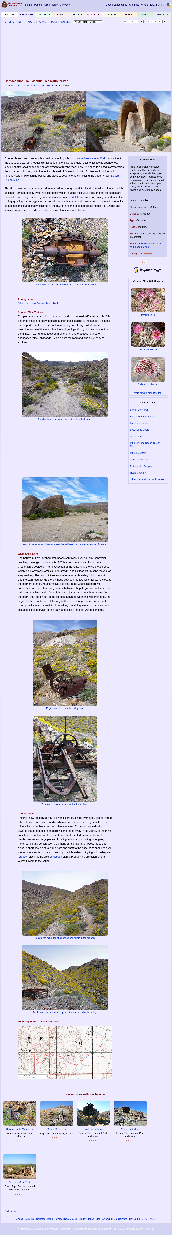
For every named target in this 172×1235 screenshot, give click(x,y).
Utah (98, 1219)
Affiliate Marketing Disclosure (128, 1229)
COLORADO (44, 14)
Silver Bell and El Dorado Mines (147, 479)
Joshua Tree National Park (30, 85)
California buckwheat (148, 384)
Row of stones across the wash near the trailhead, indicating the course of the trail (65, 544)
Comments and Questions (85, 1229)
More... (161, 5)
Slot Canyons (120, 1219)
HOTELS (65, 21)
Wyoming (107, 1219)
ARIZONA (10, 14)
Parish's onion (148, 315)
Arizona (19, 1219)
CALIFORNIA (26, 14)
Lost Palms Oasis (139, 429)
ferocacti (23, 856)
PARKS (41, 21)
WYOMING (162, 14)
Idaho (50, 1219)
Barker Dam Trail (139, 409)
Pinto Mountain (138, 453)
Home (28, 4)
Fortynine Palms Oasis (142, 416)
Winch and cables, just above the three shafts (64, 804)
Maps (108, 4)
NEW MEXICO (94, 14)
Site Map (134, 4)
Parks (37, 4)
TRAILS (53, 21)
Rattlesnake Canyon (141, 466)
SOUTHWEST (149, 1219)
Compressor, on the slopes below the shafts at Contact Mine (65, 284)
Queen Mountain (139, 459)
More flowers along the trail (148, 393)
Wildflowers (79, 197)
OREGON (111, 14)
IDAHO (60, 14)
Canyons (65, 4)
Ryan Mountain (138, 473)
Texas (91, 1219)
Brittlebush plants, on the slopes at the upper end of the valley (65, 1012)
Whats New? (148, 4)
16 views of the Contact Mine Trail (38, 303)
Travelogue (134, 1219)
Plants (54, 4)
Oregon (82, 1219)
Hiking (50, 85)
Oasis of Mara (137, 436)
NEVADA (77, 14)
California (9, 85)
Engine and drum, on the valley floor (64, 708)
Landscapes (120, 4)
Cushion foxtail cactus (147, 349)
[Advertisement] (85, 52)
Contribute (105, 1229)
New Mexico (70, 1219)
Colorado (40, 1219)
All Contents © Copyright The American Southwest (44, 1229)
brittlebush (56, 856)
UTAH (145, 14)
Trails (45, 4)
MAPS (31, 21)
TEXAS (128, 14)
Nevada (59, 1219)
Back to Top (10, 1211)
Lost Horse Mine (139, 423)
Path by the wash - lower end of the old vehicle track (65, 419)
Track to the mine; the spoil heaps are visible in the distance (65, 938)
